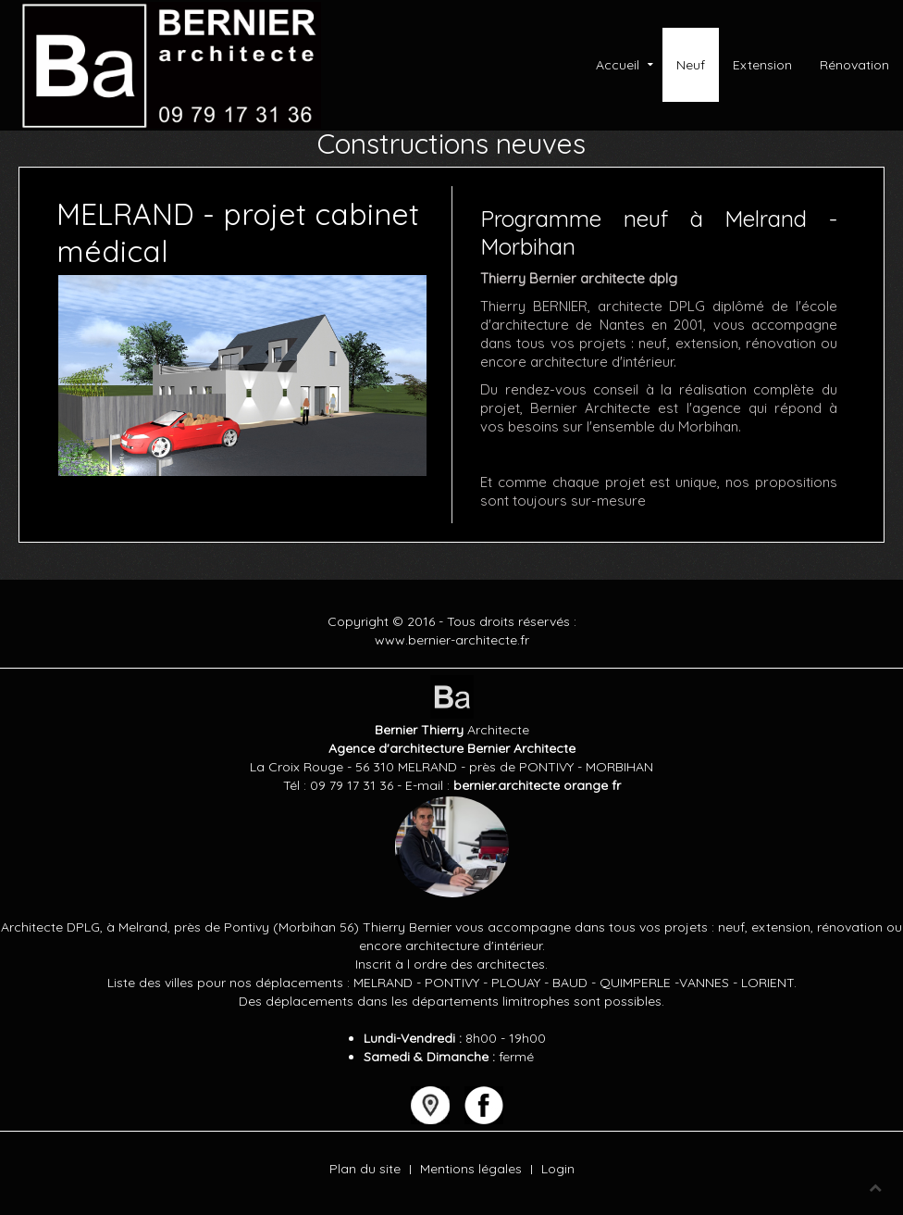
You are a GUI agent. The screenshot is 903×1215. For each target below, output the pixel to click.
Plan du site (365, 1168)
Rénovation (854, 64)
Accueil (617, 64)
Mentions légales (471, 1168)
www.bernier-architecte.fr (452, 640)
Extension (762, 64)
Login (558, 1168)
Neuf (690, 64)
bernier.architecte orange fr (537, 785)
